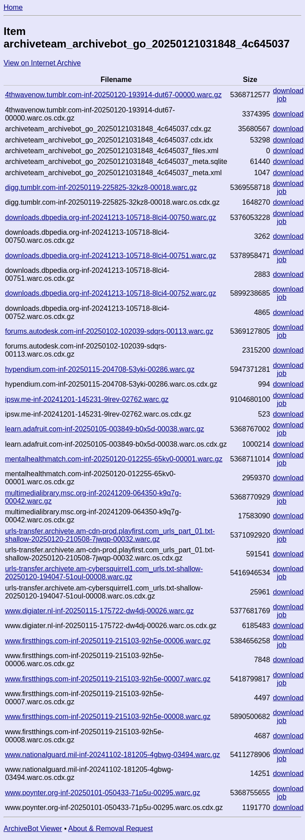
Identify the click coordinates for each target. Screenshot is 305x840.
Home (13, 7)
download (288, 91)
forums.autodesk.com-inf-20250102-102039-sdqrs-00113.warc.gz (109, 331)
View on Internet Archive (42, 63)
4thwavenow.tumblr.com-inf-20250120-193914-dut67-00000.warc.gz (113, 95)
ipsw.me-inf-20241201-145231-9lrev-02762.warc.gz (87, 399)
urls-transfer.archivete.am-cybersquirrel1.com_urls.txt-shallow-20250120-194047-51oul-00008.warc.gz (104, 573)
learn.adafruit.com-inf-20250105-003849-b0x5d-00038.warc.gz (104, 429)
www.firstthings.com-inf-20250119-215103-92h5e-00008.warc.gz (107, 716)
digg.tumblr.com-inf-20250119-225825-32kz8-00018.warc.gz (101, 187)
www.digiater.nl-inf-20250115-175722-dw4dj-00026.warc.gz (99, 611)
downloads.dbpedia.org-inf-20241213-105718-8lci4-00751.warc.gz (110, 255)
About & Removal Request (110, 828)
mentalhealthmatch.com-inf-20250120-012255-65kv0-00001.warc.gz (113, 459)
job (281, 99)
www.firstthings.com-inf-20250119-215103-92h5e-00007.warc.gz (107, 679)
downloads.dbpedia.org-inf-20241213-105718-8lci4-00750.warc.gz (110, 217)
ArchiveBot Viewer (33, 828)
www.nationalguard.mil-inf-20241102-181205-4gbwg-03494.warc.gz (112, 754)
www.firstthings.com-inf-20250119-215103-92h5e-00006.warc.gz (107, 641)
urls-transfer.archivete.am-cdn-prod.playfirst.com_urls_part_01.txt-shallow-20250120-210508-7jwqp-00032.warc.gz (110, 535)
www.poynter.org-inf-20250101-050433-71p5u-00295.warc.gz (102, 793)
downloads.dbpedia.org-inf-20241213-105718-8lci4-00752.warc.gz (110, 293)
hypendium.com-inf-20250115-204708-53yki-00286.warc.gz (99, 369)
